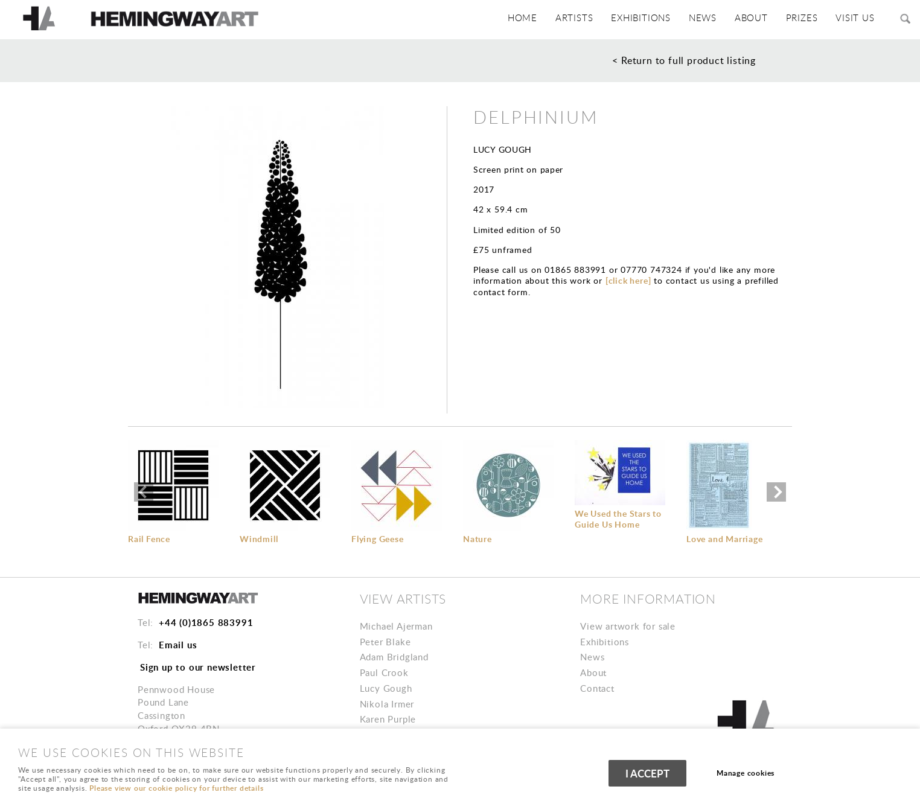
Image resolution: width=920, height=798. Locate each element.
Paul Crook (384, 672)
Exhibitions (648, 18)
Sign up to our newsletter (198, 667)
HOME (534, 18)
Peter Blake (385, 642)
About (593, 672)
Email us (178, 644)
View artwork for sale (628, 626)
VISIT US (856, 18)
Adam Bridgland (394, 657)
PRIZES (805, 18)
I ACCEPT (647, 774)
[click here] (628, 280)
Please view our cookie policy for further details (176, 788)
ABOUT (756, 18)
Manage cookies (747, 773)
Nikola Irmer (387, 704)
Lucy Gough (386, 688)
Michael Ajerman (396, 626)
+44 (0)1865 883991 (206, 622)
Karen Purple (388, 719)
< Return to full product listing (684, 60)
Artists (583, 18)
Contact (597, 688)
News (709, 18)
